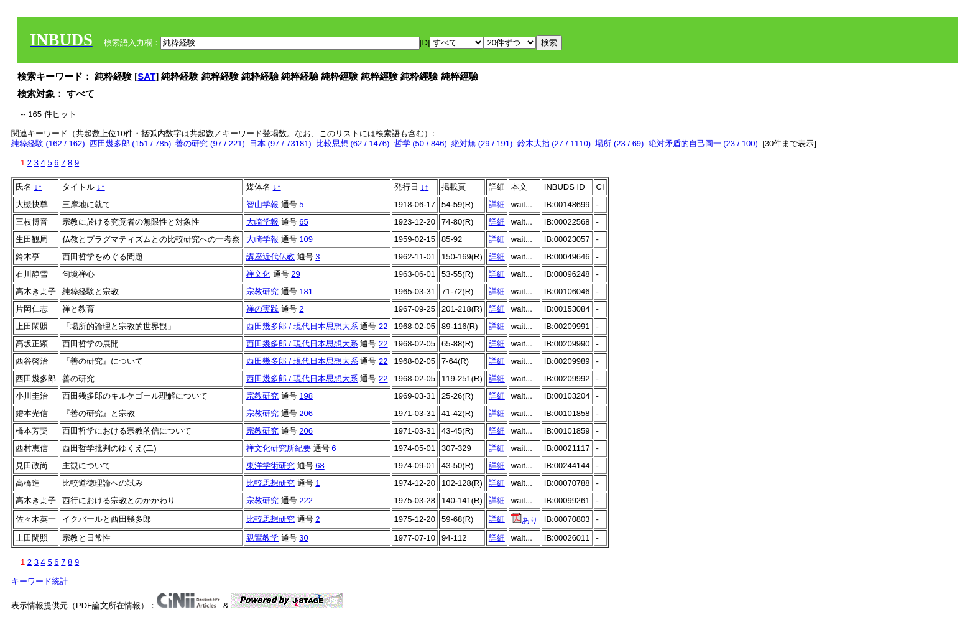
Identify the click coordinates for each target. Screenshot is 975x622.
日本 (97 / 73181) (280, 143)
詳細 (497, 204)
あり (524, 520)
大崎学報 (262, 221)
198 (306, 396)
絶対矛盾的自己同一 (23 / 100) (703, 143)
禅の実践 (262, 308)
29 (295, 274)
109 (306, 239)
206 (306, 413)
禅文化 (258, 274)
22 (383, 326)
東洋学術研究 (270, 465)
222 (306, 500)
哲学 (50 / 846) (420, 143)
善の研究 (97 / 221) (209, 143)
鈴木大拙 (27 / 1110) (554, 143)
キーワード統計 (39, 581)
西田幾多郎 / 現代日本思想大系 (302, 326)
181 (306, 291)
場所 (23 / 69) (619, 143)
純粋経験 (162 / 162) (48, 143)
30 (303, 537)
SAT (146, 76)
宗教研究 (262, 291)
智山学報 (262, 204)
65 (303, 221)
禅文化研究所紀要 (278, 448)
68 (319, 465)
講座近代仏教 (270, 256)
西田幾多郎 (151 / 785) (131, 143)
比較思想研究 (270, 483)
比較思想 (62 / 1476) (353, 143)
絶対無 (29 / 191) (481, 143)
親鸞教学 (262, 537)
